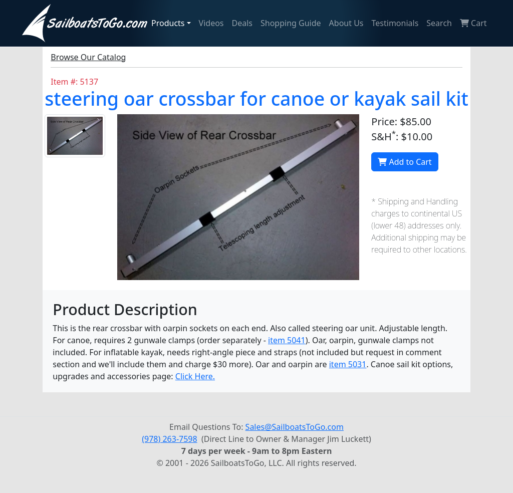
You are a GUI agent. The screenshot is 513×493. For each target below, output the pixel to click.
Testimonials (395, 23)
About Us (346, 23)
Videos (211, 23)
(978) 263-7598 (169, 438)
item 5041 (287, 340)
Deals (242, 23)
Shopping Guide (291, 23)
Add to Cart (404, 161)
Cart (473, 23)
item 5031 (348, 364)
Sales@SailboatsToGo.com (294, 426)
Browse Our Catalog (88, 57)
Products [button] (168, 23)
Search (439, 23)
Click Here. (195, 376)
